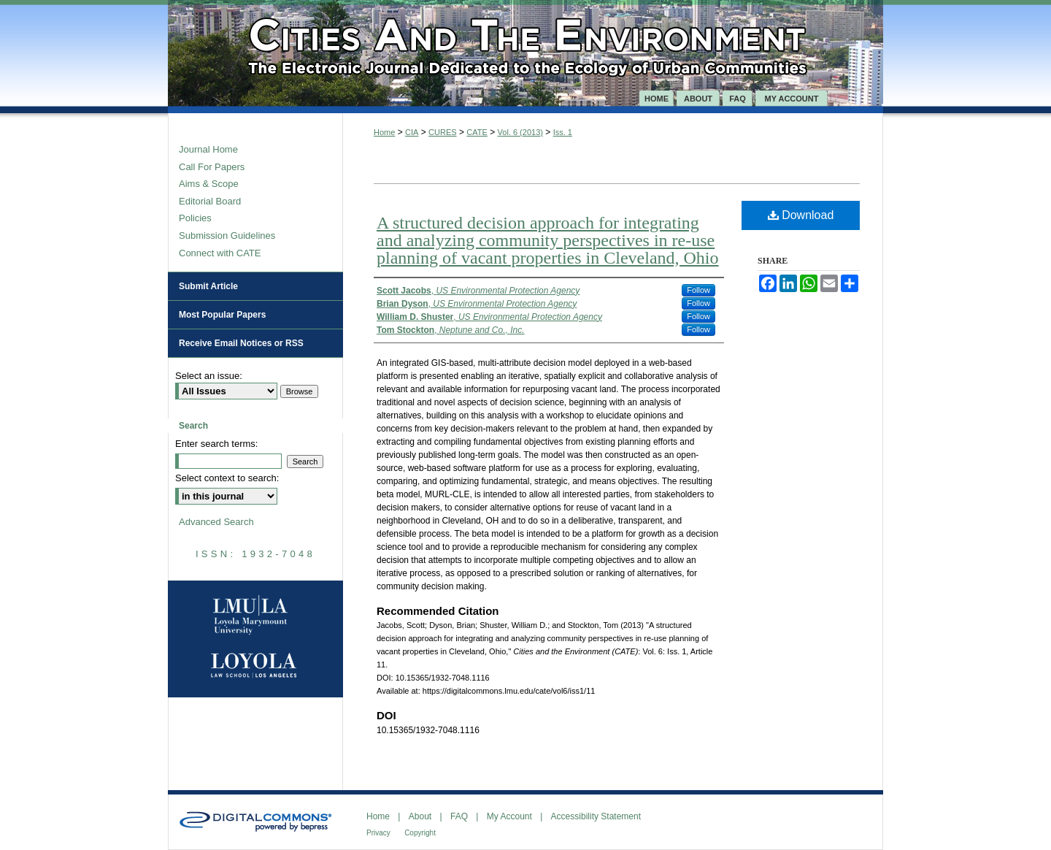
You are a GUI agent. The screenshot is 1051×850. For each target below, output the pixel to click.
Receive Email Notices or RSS (241, 343)
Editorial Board (210, 201)
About (420, 816)
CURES (442, 132)
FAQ (459, 816)
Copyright (420, 833)
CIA (411, 132)
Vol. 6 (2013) (520, 132)
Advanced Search (216, 521)
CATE (477, 132)
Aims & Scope (209, 183)
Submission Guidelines (227, 235)
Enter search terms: (216, 443)
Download (801, 215)
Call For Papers (212, 166)
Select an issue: (208, 375)
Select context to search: (227, 477)
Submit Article (208, 286)
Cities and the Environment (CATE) (525, 45)
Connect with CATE (220, 253)
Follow (698, 290)
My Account (509, 816)
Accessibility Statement (596, 816)
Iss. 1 (562, 132)
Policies (195, 217)
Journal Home (208, 149)
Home (384, 132)
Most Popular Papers (222, 315)
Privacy (378, 833)
